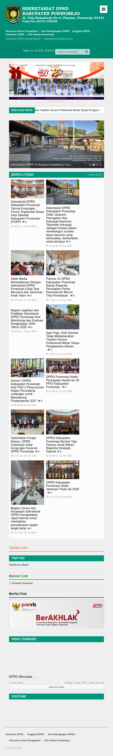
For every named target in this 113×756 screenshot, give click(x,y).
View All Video (56, 687)
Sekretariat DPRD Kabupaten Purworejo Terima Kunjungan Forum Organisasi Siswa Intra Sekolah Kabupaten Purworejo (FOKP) (27, 211)
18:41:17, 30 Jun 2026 (23, 226)
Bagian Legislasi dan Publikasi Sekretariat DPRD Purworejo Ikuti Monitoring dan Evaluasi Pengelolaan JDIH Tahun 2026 (27, 319)
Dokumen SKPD (15, 34)
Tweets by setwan (19, 564)
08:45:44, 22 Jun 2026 (23, 405)
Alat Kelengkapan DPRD (55, 31)
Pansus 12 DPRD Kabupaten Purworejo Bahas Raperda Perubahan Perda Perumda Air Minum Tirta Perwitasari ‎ (60, 287)
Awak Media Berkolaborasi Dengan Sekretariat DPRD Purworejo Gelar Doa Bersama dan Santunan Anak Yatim (27, 287)
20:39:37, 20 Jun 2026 (59, 455)
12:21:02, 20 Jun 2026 (23, 532)
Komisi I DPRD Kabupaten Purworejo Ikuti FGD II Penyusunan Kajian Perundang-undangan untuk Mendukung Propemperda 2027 (27, 390)
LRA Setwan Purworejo (40, 34)
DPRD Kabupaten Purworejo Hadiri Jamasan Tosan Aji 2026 (62, 486)
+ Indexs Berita (94, 174)
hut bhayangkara (56, 101)
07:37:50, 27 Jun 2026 (23, 300)
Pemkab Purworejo (22, 583)
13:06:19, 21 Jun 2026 (59, 391)
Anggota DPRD (81, 31)
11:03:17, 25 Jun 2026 (59, 300)
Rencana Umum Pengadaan (22, 31)
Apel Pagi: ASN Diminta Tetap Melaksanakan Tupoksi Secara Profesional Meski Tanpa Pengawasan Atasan (62, 339)
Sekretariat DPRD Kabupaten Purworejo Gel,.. (41, 164)
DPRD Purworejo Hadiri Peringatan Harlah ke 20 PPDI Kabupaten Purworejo (62, 382)
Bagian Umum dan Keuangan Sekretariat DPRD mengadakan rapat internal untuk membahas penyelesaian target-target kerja (25, 518)
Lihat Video (16, 683)
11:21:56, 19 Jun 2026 (59, 497)
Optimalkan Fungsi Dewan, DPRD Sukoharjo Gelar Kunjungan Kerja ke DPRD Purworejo (24, 444)
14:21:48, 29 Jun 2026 (59, 246)
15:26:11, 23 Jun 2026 (23, 331)
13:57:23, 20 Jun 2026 (23, 455)
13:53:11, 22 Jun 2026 (59, 354)
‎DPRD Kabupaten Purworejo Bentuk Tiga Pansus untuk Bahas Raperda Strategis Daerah (61, 444)
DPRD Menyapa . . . (23, 676)
